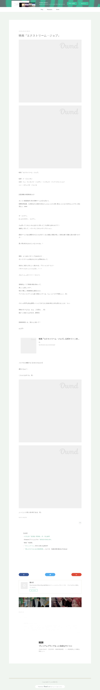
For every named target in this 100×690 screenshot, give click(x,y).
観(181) (20, 517)
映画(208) (25, 517)
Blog (42, 9)
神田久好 (26, 623)
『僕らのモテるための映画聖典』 (34, 549)
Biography (49, 9)
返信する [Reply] (78, 632)
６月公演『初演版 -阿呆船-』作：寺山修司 (37, 536)
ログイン (83, 3)
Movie (57, 9)
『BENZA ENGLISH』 (45, 539)
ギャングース (29, 546)
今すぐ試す (72, 3)
